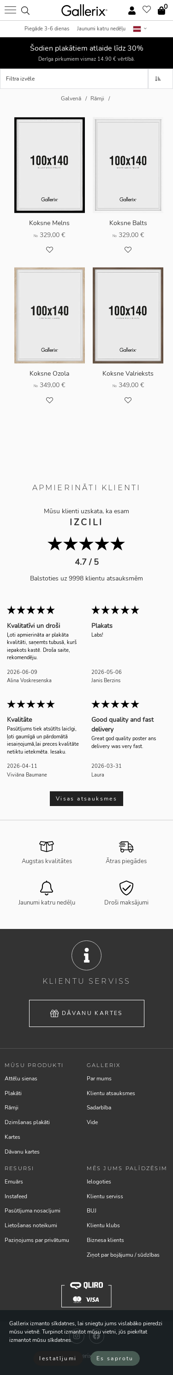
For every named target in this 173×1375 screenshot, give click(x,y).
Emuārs (14, 1181)
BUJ (91, 1210)
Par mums (99, 1078)
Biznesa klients (105, 1240)
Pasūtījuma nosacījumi (32, 1210)
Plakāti (13, 1093)
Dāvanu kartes (86, 1013)
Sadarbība (99, 1107)
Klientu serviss (105, 1196)
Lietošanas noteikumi (31, 1225)
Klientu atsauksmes (111, 1093)
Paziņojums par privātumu (37, 1240)
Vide (92, 1122)
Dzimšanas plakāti (27, 1122)
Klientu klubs (103, 1225)
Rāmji (11, 1107)
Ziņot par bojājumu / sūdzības (123, 1255)
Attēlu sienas (21, 1078)
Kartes (12, 1137)
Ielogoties (99, 1181)
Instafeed (16, 1196)
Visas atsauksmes (86, 798)
